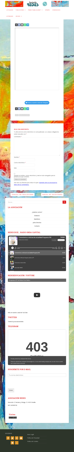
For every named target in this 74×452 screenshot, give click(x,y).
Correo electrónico (20, 162)
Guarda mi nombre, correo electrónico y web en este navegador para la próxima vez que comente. (34, 176)
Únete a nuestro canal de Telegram (36, 102)
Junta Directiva (37, 222)
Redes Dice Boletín (24, 115)
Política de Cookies (32, 441)
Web (15, 168)
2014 (17, 115)
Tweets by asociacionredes (15, 321)
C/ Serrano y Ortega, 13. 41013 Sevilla (24, 402)
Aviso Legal (30, 434)
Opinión (47, 10)
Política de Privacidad (33, 438)
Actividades (9, 16)
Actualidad (9, 10)
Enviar (11, 390)
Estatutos (37, 215)
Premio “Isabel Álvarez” (34, 10)
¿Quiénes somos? (37, 212)
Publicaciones (20, 10)
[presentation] (21, 385)
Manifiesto (37, 219)
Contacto (37, 226)
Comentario (18, 136)
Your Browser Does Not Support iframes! (37, 347)
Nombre (17, 157)
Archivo (18, 16)
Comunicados (56, 10)
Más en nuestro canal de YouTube (18, 312)
